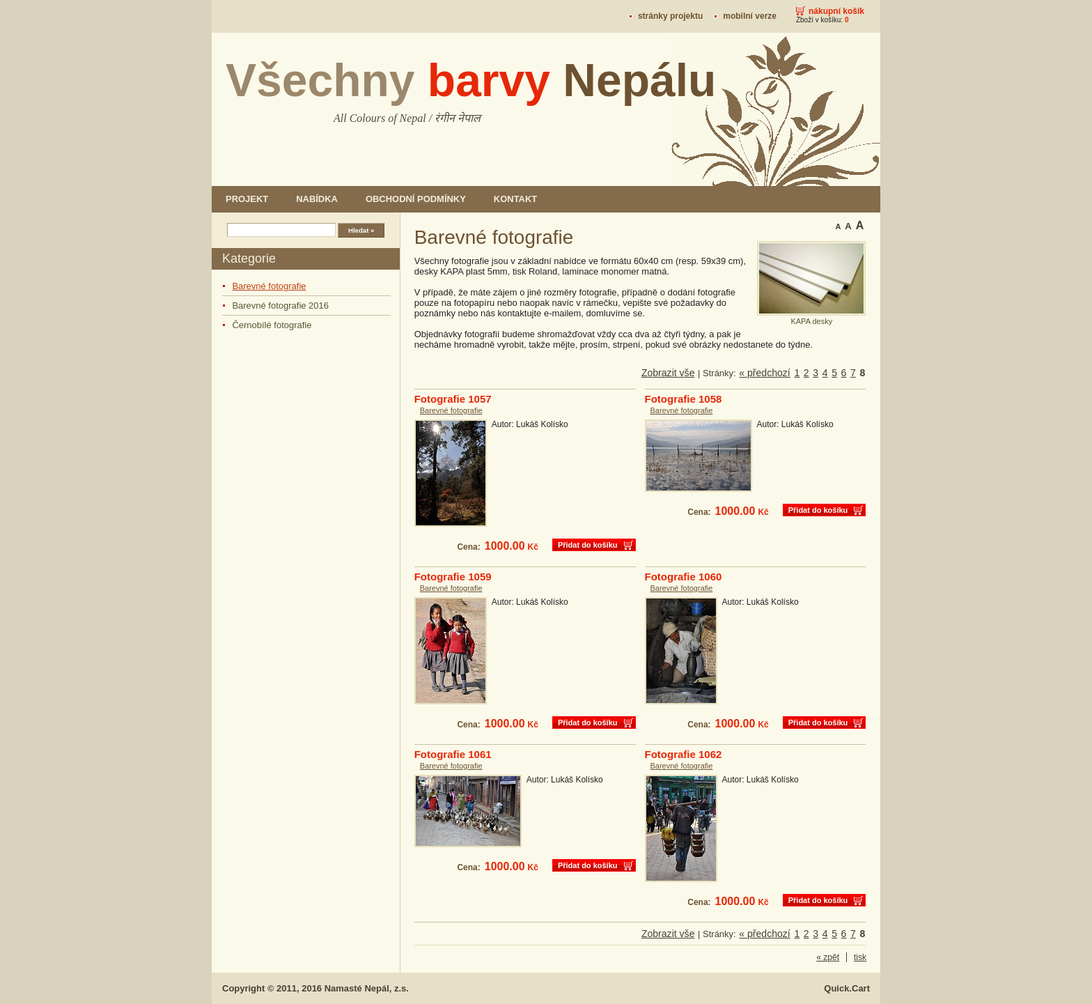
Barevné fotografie (269, 286)
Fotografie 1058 (683, 399)
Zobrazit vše (668, 372)
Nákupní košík (836, 11)
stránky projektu (670, 16)
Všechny (471, 80)
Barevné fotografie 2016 (280, 305)
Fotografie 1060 (683, 576)
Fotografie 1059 (453, 576)
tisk (860, 957)
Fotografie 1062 (683, 754)
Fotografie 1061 (453, 754)
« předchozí (764, 372)
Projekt (247, 199)
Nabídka (317, 199)
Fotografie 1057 (453, 399)
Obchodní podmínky (416, 199)
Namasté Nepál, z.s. (367, 988)
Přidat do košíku (588, 545)
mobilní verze (750, 16)
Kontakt (515, 199)
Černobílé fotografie (271, 325)
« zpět (827, 957)
